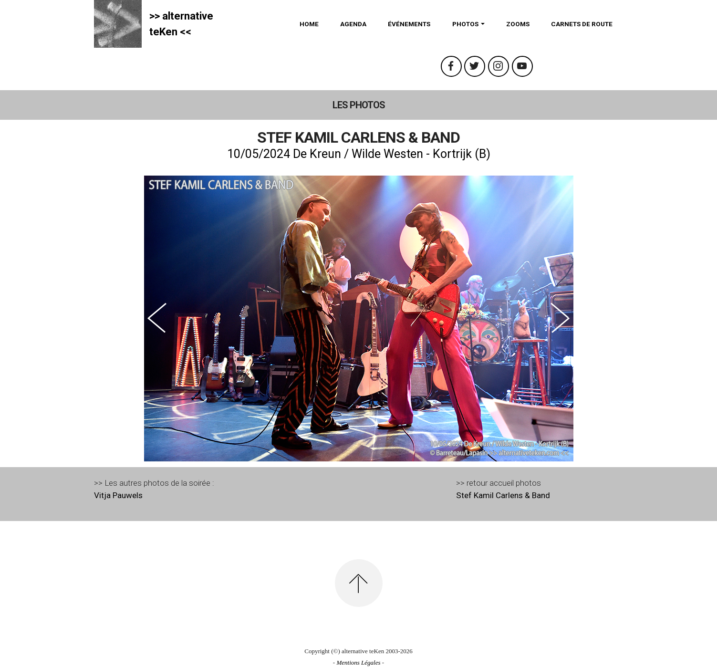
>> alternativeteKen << (181, 24)
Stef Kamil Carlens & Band (503, 495)
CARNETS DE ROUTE (582, 24)
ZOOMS (518, 24)
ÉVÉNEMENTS (409, 24)
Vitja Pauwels (118, 495)
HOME (309, 24)
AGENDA (353, 24)
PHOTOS (465, 24)
